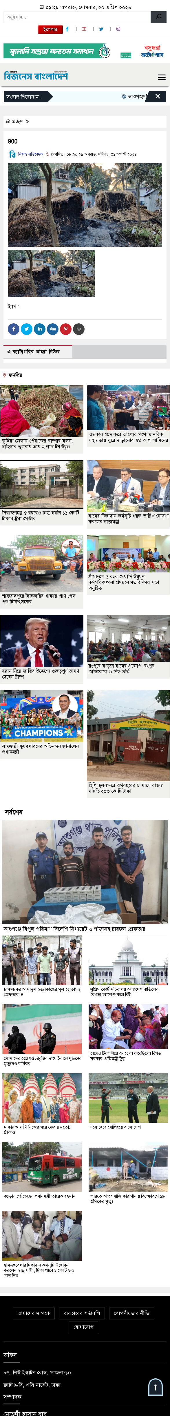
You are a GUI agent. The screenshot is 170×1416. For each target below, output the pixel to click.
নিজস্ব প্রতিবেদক (25, 154)
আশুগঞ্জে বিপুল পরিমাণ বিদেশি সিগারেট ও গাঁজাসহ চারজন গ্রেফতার (74, 929)
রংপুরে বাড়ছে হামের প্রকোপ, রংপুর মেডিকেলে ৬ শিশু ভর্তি (122, 669)
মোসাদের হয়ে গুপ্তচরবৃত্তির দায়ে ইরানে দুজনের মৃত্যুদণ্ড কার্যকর (42, 1061)
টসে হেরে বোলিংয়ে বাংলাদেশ (115, 1127)
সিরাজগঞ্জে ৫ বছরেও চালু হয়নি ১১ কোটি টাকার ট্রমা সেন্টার (40, 516)
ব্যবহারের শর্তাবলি (82, 1313)
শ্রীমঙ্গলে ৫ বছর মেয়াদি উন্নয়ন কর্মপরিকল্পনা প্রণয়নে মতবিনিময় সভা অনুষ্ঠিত (124, 582)
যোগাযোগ (84, 1327)
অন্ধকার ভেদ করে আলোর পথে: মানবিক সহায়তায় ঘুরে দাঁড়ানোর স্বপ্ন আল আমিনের (128, 437)
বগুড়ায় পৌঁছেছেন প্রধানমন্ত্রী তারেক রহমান (39, 1196)
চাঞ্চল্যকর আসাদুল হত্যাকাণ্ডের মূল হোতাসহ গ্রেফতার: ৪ (42, 992)
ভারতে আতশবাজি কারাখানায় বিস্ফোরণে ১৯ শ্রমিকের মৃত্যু (127, 1198)
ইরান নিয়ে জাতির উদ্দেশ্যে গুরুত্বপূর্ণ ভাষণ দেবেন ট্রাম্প (40, 674)
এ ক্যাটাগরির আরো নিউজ (33, 352)
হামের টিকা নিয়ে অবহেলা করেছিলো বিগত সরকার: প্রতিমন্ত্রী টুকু (125, 1056)
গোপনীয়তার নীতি (131, 1313)
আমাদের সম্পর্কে (34, 1313)
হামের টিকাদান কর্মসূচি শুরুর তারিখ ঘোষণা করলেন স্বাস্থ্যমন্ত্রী (129, 519)
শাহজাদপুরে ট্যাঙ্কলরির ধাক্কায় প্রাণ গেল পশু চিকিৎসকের (39, 599)
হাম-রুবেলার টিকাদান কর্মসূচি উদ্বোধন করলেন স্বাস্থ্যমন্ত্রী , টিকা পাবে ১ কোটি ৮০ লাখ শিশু (39, 1270)
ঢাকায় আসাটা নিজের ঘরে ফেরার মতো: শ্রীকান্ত (37, 1129)
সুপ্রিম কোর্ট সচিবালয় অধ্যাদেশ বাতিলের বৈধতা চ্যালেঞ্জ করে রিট (124, 992)
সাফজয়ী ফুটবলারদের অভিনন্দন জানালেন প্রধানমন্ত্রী (40, 749)
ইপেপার (50, 29)
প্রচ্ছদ (15, 121)
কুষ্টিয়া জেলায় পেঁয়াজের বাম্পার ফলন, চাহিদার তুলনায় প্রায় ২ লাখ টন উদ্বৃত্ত (37, 444)
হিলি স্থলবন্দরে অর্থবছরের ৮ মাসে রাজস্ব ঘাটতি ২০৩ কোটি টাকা (126, 788)
